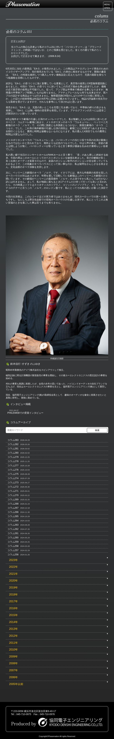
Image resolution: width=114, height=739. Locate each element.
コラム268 (12, 503)
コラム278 (12, 461)
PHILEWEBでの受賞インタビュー (25, 412)
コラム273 (12, 482)
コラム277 (12, 465)
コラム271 (12, 491)
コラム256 (12, 554)
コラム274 (12, 478)
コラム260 (12, 537)
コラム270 (12, 495)
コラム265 (12, 516)
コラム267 (12, 507)
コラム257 (12, 550)
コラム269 (12, 499)
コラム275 (12, 474)
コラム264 (12, 520)
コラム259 (12, 541)
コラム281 (12, 448)
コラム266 (12, 512)
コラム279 (12, 457)
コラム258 (12, 546)
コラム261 (12, 533)
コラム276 (12, 469)
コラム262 (12, 529)
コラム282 (12, 444)
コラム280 (12, 452)
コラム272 (12, 486)
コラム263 (12, 524)
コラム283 (12, 440)
